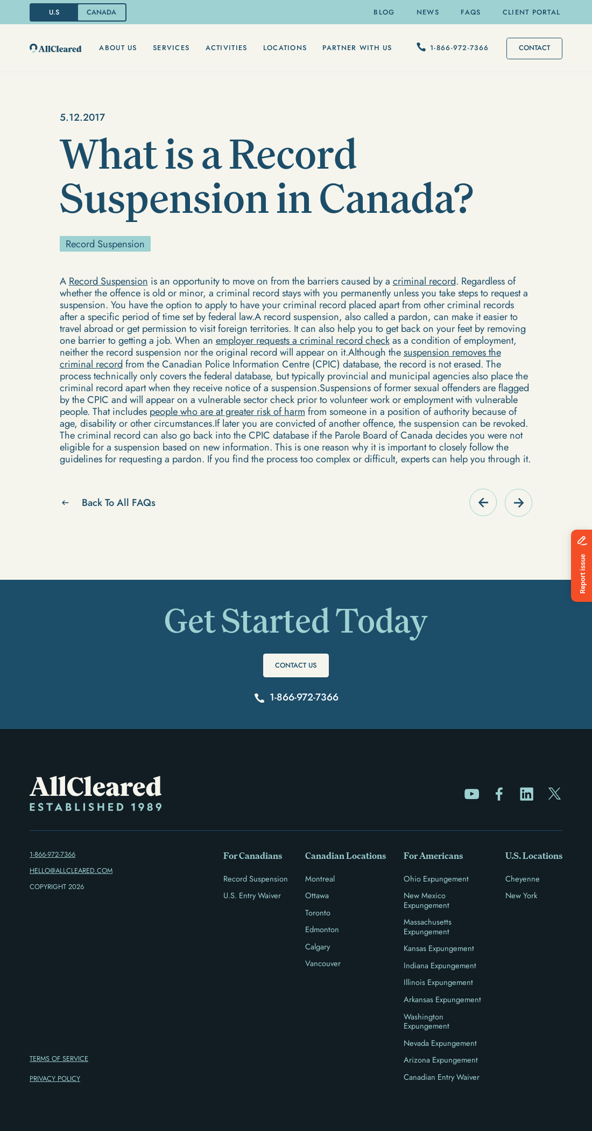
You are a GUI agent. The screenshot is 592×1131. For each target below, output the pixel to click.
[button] (118, 48)
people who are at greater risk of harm (227, 411)
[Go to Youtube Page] (472, 794)
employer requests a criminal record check (303, 340)
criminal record (424, 281)
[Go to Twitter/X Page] (554, 794)
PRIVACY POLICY (55, 1078)
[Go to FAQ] (483, 502)
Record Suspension (108, 281)
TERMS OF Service (59, 1058)
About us (118, 48)
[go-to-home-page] (56, 48)
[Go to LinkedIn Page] (526, 794)
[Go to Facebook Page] (499, 794)
